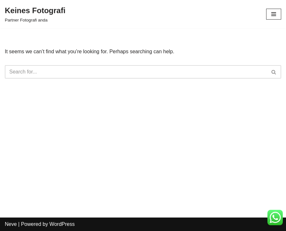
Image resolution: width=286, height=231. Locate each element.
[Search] (136, 72)
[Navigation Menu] (273, 14)
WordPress (62, 224)
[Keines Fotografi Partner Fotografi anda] (35, 14)
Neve (11, 224)
